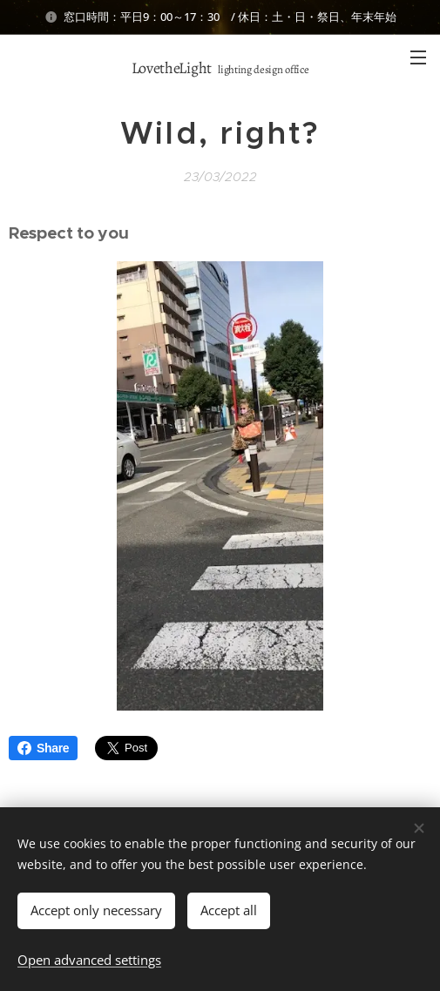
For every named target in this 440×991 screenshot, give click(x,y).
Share (43, 748)
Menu (418, 57)
